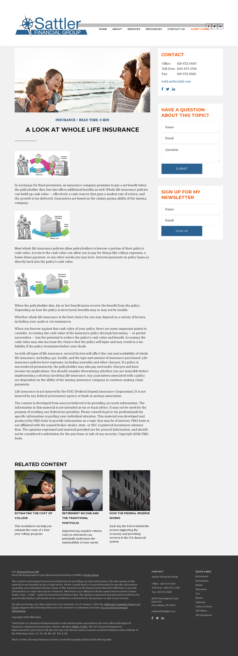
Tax (197, 593)
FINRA (75, 627)
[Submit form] (181, 168)
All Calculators (203, 615)
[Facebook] (152, 618)
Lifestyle (200, 602)
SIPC (84, 627)
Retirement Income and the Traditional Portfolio (80, 518)
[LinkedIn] (162, 618)
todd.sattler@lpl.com (176, 81)
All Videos (201, 611)
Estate (199, 585)
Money (199, 598)
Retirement (201, 576)
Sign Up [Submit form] (182, 231)
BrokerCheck (91, 575)
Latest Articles (203, 606)
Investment (201, 581)
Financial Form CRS (28, 572)
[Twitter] (157, 618)
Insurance (201, 589)
